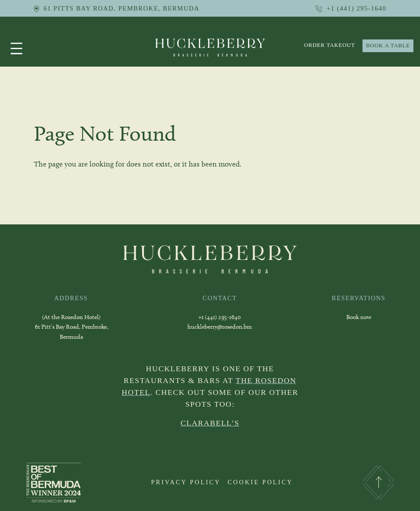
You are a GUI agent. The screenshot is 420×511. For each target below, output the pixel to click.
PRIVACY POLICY (185, 482)
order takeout (329, 45)
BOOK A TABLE (388, 46)
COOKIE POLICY (260, 482)
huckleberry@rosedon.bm (219, 326)
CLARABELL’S (209, 423)
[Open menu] (16, 48)
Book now (358, 317)
